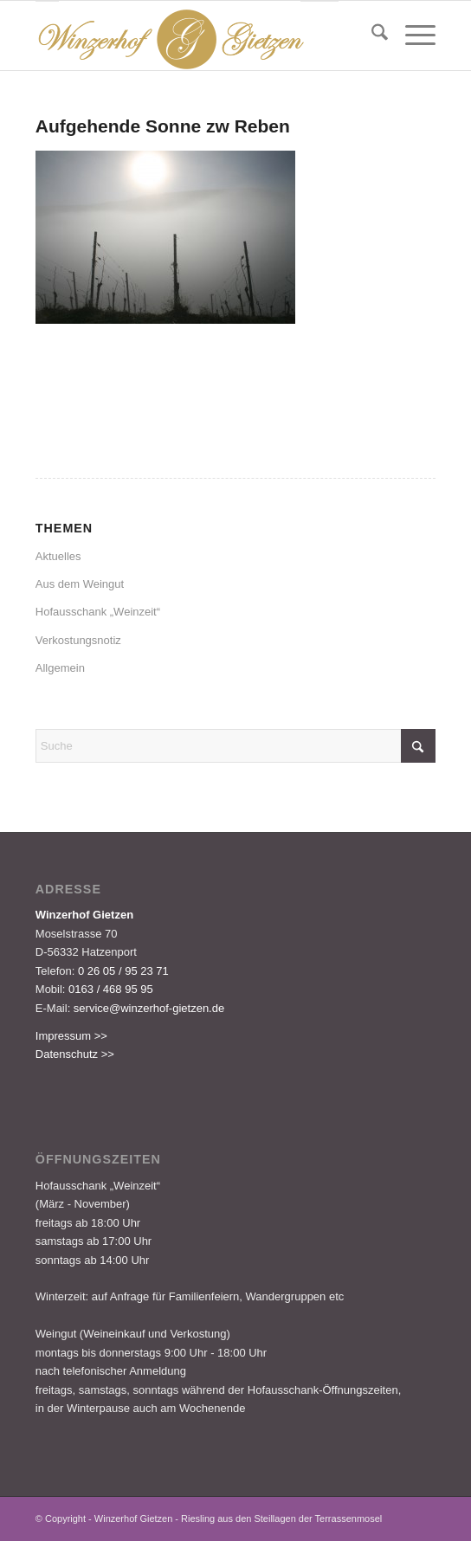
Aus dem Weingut (79, 583)
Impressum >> (71, 1035)
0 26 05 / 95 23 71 (123, 970)
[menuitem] (371, 35)
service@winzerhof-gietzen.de (149, 1008)
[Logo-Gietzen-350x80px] (195, 35)
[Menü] (412, 35)
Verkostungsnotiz (78, 640)
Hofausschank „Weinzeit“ (97, 611)
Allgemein (60, 667)
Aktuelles (58, 556)
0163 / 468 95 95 (110, 989)
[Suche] (371, 35)
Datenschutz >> (74, 1054)
